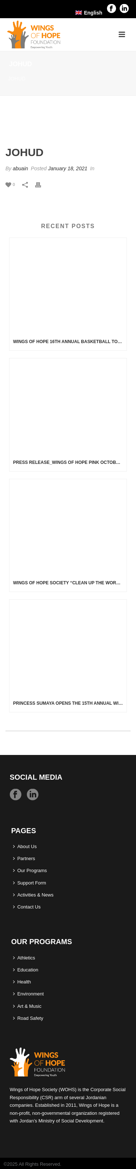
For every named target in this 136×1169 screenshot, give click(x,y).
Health (22, 982)
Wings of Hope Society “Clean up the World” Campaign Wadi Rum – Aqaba (70, 582)
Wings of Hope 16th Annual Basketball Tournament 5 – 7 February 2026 (70, 341)
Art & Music (27, 1006)
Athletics (24, 958)
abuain (20, 168)
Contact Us (27, 907)
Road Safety (28, 1018)
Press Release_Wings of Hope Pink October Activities (70, 462)
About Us (25, 846)
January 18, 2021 (67, 168)
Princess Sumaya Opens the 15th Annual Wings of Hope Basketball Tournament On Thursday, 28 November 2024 (70, 703)
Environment (28, 994)
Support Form (29, 883)
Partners (24, 858)
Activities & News (33, 895)
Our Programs (30, 870)
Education (25, 970)
